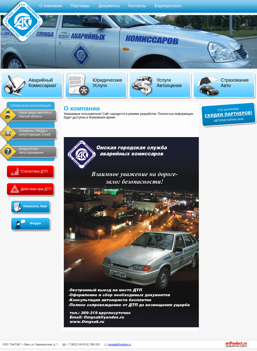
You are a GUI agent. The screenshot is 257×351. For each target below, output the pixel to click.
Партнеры (80, 6)
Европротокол (168, 6)
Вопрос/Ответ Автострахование (31, 150)
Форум (35, 223)
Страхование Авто (222, 86)
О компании (50, 6)
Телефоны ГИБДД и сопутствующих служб (34, 132)
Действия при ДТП (36, 189)
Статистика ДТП (34, 171)
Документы (108, 6)
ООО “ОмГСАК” (12, 344)
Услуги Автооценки (156, 86)
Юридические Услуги (94, 85)
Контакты (137, 6)
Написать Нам (35, 206)
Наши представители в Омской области (35, 114)
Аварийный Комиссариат (30, 86)
